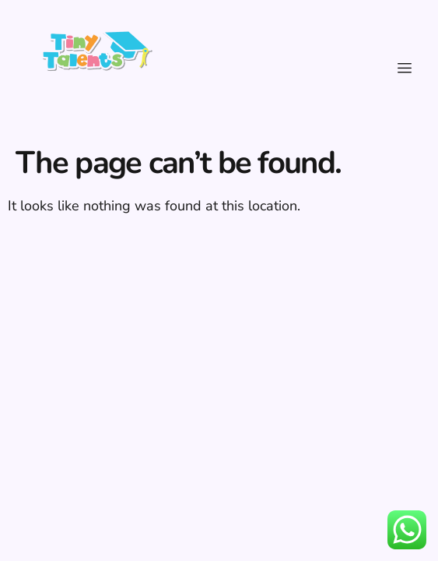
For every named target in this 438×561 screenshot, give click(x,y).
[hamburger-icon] (404, 69)
